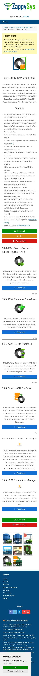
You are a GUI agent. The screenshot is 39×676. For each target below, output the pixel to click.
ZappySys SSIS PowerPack (23, 27)
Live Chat (26, 16)
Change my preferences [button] (16, 671)
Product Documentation (10, 587)
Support (5, 598)
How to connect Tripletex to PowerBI (14, 632)
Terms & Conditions (9, 595)
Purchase (6, 584)
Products (11, 27)
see (12, 143)
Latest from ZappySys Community (16, 620)
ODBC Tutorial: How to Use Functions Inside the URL (18, 635)
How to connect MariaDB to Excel (13, 629)
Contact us (6, 590)
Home (5, 27)
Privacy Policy (7, 593)
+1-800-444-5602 (17, 16)
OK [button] (16, 667)
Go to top (34, 293)
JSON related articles (23, 225)
